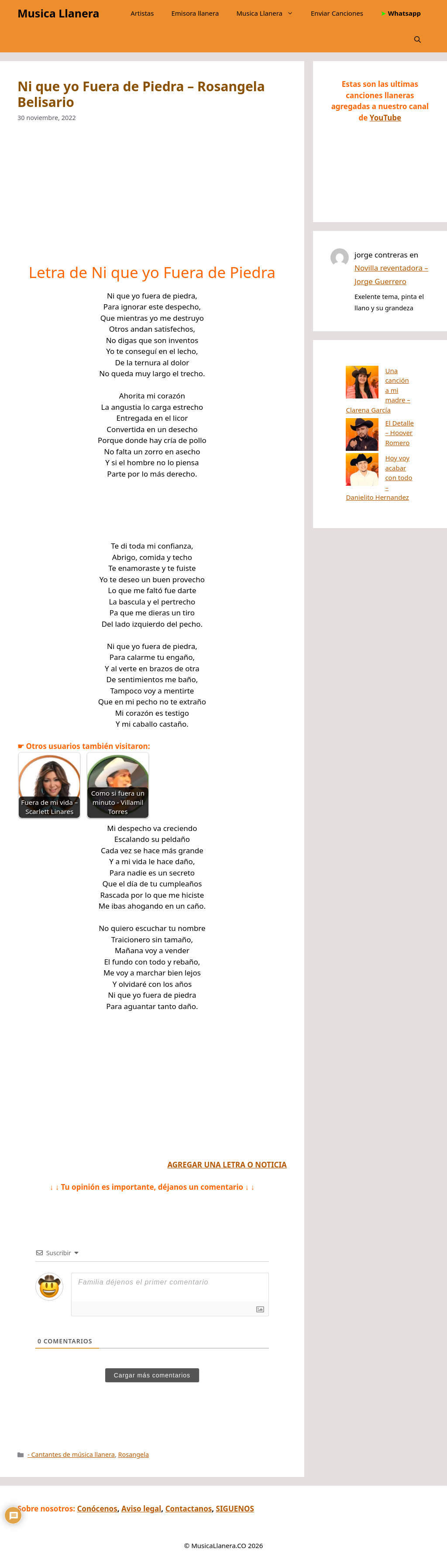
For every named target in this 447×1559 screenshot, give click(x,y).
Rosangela (133, 1454)
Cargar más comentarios (152, 1375)
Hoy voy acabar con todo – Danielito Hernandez (379, 436)
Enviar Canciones (337, 13)
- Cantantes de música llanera (71, 1454)
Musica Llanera (58, 13)
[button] (418, 39)
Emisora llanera (195, 13)
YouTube (385, 118)
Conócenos (97, 1509)
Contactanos (188, 1509)
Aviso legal (141, 1509)
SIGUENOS (235, 1509)
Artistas (142, 13)
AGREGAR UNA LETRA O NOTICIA (226, 1165)
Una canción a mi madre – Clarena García (375, 380)
